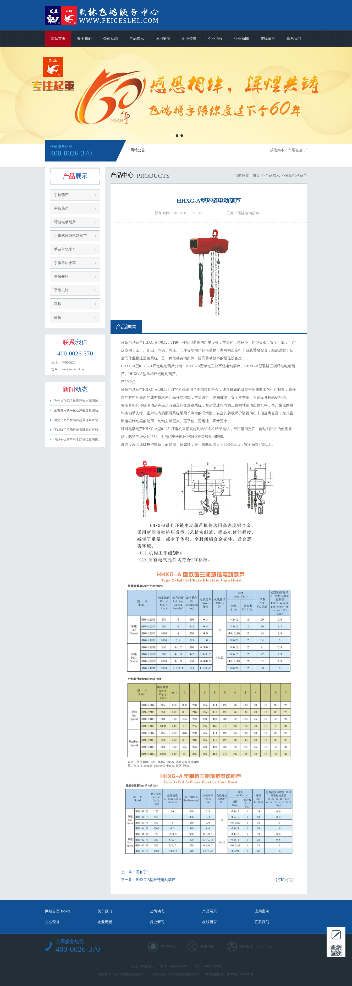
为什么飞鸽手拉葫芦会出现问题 (76, 401)
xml (260, 947)
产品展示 (136, 39)
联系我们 (294, 39)
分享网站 (207, 947)
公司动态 (110, 39)
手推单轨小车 (65, 263)
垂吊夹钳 (61, 276)
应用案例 (163, 39)
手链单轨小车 (65, 249)
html (269, 947)
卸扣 (57, 304)
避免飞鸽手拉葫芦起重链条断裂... (77, 420)
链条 (57, 317)
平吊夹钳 (61, 290)
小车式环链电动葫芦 (70, 236)
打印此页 (284, 880)
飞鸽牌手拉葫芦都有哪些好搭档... (77, 430)
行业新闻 (241, 39)
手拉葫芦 (61, 195)
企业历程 (215, 39)
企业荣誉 (189, 39)
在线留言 (267, 39)
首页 (256, 175)
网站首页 (58, 39)
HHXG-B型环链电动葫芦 (155, 880)
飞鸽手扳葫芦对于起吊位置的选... (77, 439)
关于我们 (84, 39)
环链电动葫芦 (65, 222)
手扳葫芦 (61, 208)
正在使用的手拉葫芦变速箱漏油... (77, 410)
